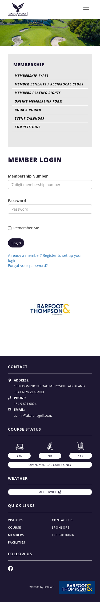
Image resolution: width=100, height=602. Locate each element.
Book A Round (28, 110)
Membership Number (28, 176)
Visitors (15, 520)
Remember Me (23, 227)
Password (17, 200)
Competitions (28, 127)
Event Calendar (30, 118)
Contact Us (62, 520)
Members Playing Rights (38, 93)
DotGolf (48, 587)
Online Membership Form (38, 101)
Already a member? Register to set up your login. (45, 258)
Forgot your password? (28, 265)
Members (16, 535)
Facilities (16, 542)
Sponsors (61, 527)
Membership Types (32, 75)
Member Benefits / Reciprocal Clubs (49, 84)
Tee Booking (63, 535)
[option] (50, 31)
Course (14, 527)
